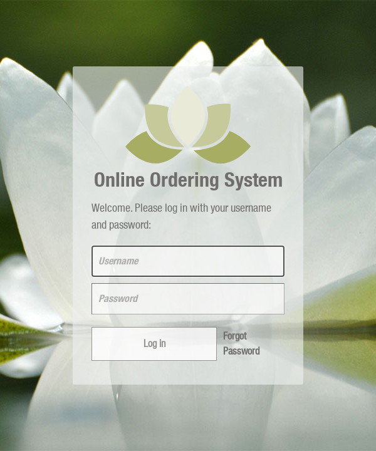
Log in (154, 344)
